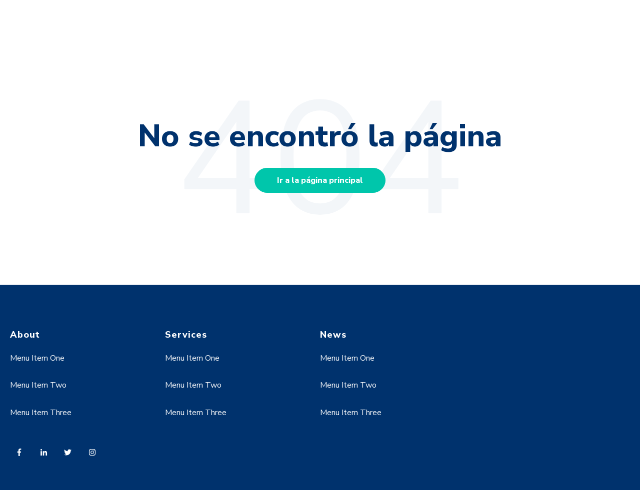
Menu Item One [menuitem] (37, 358)
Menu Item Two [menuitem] (38, 385)
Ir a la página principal (320, 180)
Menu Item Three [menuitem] (41, 412)
